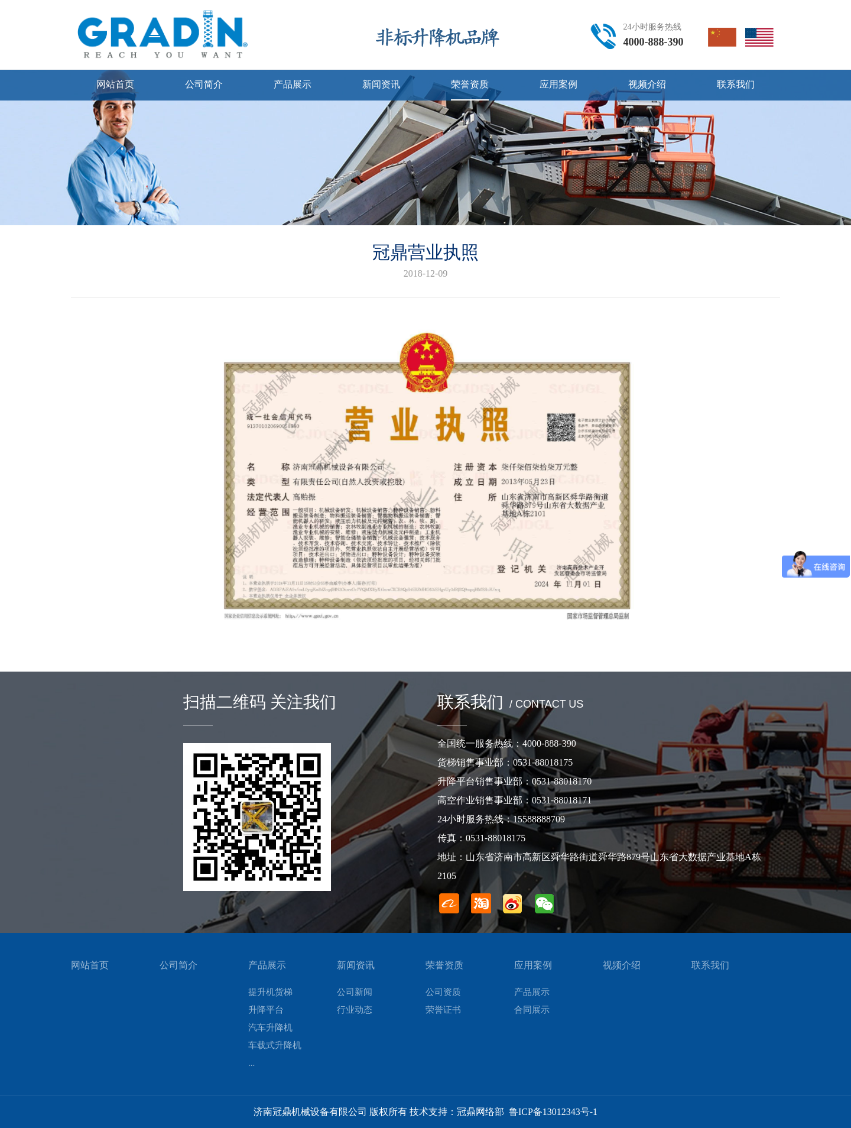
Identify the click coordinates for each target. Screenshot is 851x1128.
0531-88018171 (562, 800)
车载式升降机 (274, 1045)
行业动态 (354, 1009)
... (251, 1063)
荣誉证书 (443, 1009)
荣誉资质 (444, 965)
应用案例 (533, 965)
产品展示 (267, 965)
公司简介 (178, 965)
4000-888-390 (653, 42)
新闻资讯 (356, 965)
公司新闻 (354, 992)
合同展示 (532, 1009)
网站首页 (90, 965)
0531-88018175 (543, 762)
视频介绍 (622, 965)
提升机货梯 (270, 992)
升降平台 (266, 1009)
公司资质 (443, 992)
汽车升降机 (270, 1027)
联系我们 (710, 965)
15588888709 (539, 819)
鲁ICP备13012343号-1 (553, 1112)
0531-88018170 (562, 781)
